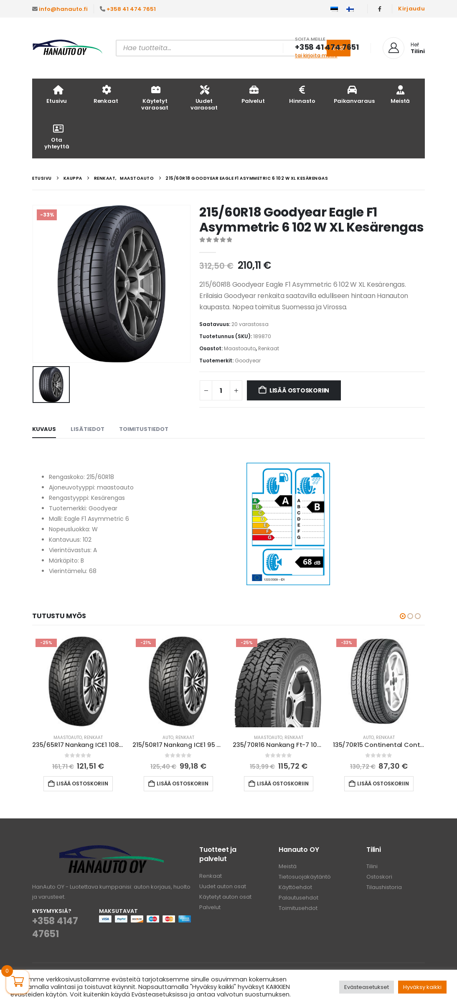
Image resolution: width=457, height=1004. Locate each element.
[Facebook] (380, 9)
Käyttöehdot (295, 887)
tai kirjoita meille (316, 55)
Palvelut (253, 94)
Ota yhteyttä (56, 136)
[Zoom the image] (111, 850)
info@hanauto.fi (63, 9)
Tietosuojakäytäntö (305, 877)
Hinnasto (302, 94)
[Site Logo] (67, 48)
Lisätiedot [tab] (87, 429)
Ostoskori (379, 877)
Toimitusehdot (298, 908)
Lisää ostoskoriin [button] (82, 783)
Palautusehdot (298, 898)
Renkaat (106, 94)
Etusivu (56, 94)
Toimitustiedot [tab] (143, 429)
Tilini (372, 866)
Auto (167, 737)
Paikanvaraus (354, 94)
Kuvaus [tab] (44, 429)
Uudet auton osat (222, 886)
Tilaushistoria (384, 887)
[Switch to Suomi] (350, 9)
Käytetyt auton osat (225, 897)
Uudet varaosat (204, 98)
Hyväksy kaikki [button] (422, 987)
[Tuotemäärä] (221, 390)
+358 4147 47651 (55, 927)
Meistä (400, 94)
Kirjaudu (411, 9)
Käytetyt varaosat (154, 98)
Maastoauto (240, 348)
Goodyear (248, 360)
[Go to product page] (78, 681)
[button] (402, 616)
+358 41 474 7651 (131, 9)
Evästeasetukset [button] (366, 987)
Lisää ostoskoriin (299, 390)
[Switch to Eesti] (334, 9)
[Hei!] (404, 48)
